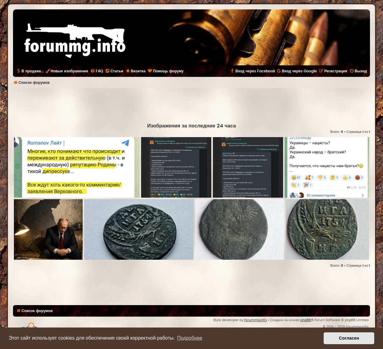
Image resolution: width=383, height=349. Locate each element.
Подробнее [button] (189, 338)
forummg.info (255, 320)
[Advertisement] (191, 104)
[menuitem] (96, 71)
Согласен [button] (349, 338)
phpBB (305, 320)
